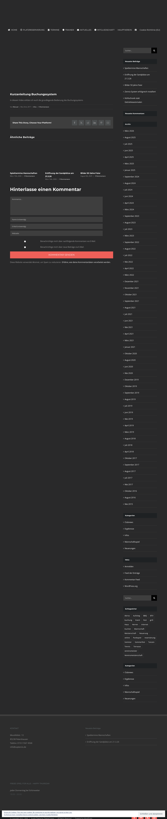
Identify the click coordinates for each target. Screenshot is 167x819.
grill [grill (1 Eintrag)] (151, 620)
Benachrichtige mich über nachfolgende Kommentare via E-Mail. (68, 241)
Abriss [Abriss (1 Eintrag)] (127, 616)
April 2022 (129, 268)
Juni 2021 (129, 320)
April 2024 (129, 203)
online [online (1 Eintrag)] (127, 638)
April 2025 (129, 157)
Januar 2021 (130, 347)
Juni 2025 (129, 150)
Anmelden (129, 566)
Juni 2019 (129, 412)
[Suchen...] (137, 50)
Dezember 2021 (132, 281)
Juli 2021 (128, 314)
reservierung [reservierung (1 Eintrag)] (150, 638)
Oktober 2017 (131, 458)
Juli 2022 (128, 255)
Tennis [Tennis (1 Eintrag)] (127, 646)
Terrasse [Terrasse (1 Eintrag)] (137, 646)
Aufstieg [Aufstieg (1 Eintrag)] (136, 616)
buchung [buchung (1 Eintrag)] (128, 620)
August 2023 (130, 222)
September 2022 (132, 242)
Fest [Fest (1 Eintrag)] (145, 620)
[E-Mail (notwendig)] (56, 226)
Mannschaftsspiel (132, 542)
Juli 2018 (128, 445)
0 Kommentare (44, 107)
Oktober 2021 (131, 294)
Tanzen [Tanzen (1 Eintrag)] (151, 642)
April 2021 (129, 333)
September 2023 (132, 216)
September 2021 (132, 301)
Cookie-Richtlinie (52, 815)
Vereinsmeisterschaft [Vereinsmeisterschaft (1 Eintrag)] (133, 655)
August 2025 (130, 137)
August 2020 (130, 360)
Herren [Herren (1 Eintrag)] (135, 624)
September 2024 (132, 176)
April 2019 (129, 425)
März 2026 (129, 131)
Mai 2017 (129, 484)
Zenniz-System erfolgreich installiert (140, 91)
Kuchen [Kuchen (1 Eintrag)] (128, 629)
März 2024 (129, 209)
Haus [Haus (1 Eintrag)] (127, 624)
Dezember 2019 (132, 379)
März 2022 (129, 275)
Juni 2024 (129, 196)
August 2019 (130, 399)
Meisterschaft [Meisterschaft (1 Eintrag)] (130, 633)
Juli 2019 (128, 406)
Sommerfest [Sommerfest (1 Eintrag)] (140, 642)
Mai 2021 (129, 327)
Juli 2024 (128, 189)
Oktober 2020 (131, 353)
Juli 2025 (128, 144)
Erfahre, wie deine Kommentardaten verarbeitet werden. (86, 262)
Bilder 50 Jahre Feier (90, 173)
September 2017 (132, 464)
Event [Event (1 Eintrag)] (137, 620)
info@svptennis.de (18, 747)
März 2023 (129, 235)
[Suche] (154, 50)
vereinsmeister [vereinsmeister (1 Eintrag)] (131, 651)
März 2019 (129, 432)
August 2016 (130, 497)
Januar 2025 (130, 170)
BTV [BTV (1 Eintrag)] (151, 616)
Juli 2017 (128, 477)
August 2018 (130, 438)
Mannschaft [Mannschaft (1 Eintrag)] (139, 629)
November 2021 (132, 288)
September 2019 (132, 392)
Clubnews (129, 522)
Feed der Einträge (132, 573)
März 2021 (129, 340)
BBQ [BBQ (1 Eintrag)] (145, 616)
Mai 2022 (129, 262)
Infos (35, 107)
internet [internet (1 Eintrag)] (144, 624)
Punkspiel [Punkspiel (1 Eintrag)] (137, 638)
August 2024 (130, 183)
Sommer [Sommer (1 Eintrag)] (128, 642)
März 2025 (129, 163)
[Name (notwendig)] (56, 219)
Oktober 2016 (131, 491)
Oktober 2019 (131, 386)
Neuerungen (130, 548)
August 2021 (130, 307)
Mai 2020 (129, 373)
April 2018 (129, 451)
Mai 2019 (129, 419)
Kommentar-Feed (132, 579)
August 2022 (130, 248)
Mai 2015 (129, 504)
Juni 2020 (129, 366)
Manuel (15, 107)
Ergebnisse (129, 528)
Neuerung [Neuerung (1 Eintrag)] (143, 633)
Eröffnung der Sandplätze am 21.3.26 (103, 742)
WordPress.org (131, 586)
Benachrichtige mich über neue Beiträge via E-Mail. (62, 247)
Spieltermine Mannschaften (23, 173)
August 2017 (130, 471)
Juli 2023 (128, 229)
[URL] (56, 233)
